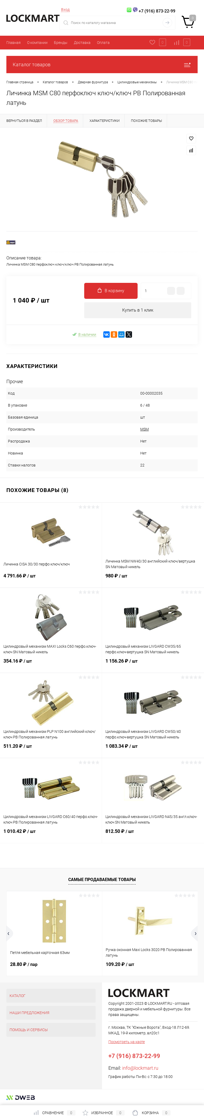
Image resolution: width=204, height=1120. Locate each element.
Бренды (60, 42)
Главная (13, 42)
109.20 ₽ (120, 964)
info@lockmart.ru (140, 1068)
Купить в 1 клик (137, 310)
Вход (65, 9)
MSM (144, 429)
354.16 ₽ (50, 664)
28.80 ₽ (23, 964)
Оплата (103, 42)
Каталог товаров (102, 64)
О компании (37, 42)
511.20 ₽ (50, 749)
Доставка (82, 42)
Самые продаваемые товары (102, 879)
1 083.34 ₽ (153, 749)
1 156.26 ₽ (153, 664)
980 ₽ (153, 579)
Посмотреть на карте (126, 1042)
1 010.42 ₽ (50, 834)
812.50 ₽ (153, 834)
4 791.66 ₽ (50, 579)
